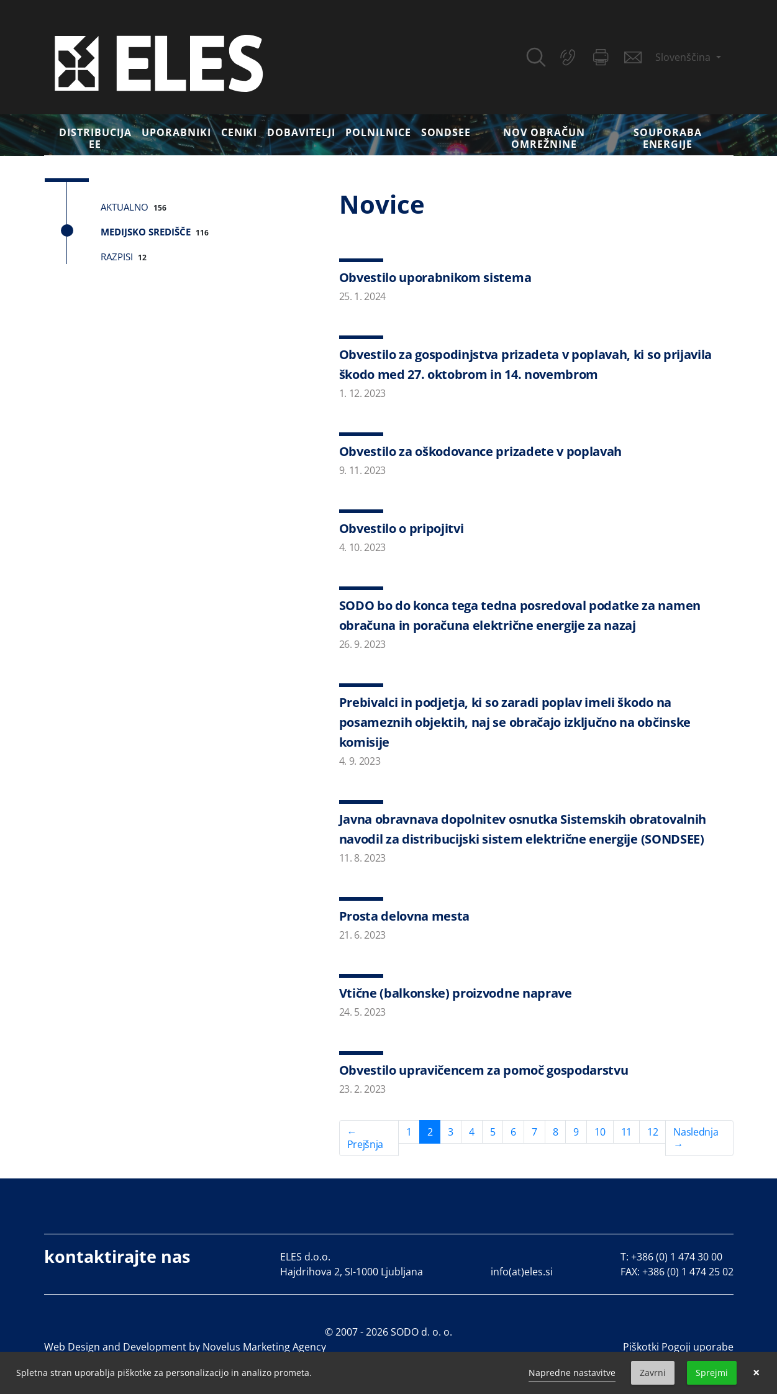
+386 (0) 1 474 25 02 (688, 1271)
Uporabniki (176, 132)
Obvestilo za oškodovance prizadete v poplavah (480, 451)
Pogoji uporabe (697, 1347)
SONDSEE (446, 132)
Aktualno (124, 207)
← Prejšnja (365, 1138)
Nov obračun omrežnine (544, 138)
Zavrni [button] (653, 1372)
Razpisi (117, 256)
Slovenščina (684, 57)
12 (652, 1132)
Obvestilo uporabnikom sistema (435, 277)
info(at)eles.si (522, 1271)
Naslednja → (695, 1138)
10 (599, 1132)
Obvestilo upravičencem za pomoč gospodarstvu (484, 1070)
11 (626, 1132)
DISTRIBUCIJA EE (95, 138)
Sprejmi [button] (712, 1372)
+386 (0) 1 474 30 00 (676, 1257)
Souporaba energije (668, 138)
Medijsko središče (146, 232)
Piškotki (641, 1347)
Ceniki (239, 132)
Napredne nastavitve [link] (572, 1372)
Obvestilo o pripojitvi (401, 528)
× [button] (756, 1373)
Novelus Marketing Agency (264, 1347)
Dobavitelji (301, 132)
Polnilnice (378, 132)
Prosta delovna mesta (404, 916)
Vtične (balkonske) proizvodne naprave (455, 993)
